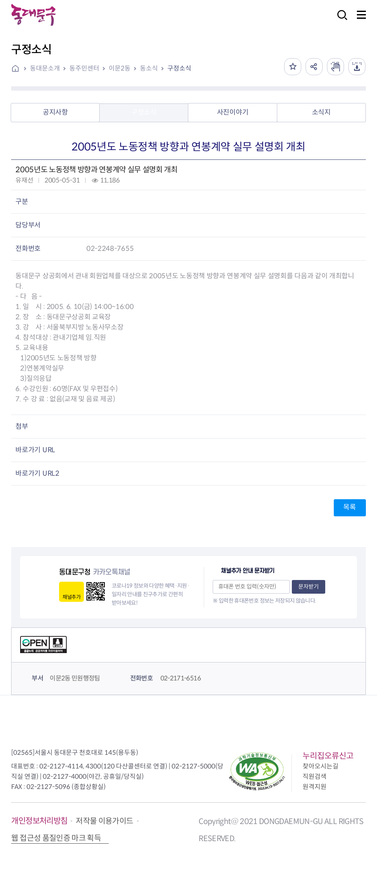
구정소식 (179, 68)
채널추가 (71, 597)
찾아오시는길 (320, 766)
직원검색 (315, 776)
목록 (349, 507)
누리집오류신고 (328, 756)
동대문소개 (45, 68)
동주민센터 (84, 68)
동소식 (149, 68)
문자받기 (308, 586)
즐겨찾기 (292, 66)
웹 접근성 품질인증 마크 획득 (56, 838)
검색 (339, 21)
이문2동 (120, 68)
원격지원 (315, 787)
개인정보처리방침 (39, 821)
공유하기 (314, 66)
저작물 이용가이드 (104, 821)
